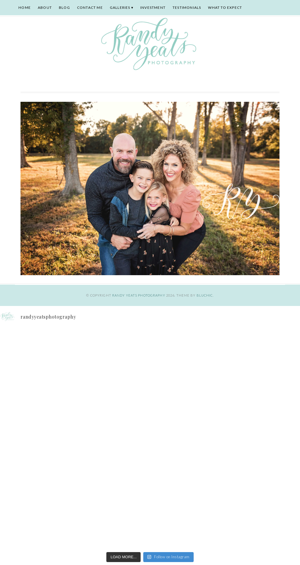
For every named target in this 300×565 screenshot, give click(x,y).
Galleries (120, 7)
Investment (153, 7)
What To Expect (225, 7)
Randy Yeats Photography (138, 295)
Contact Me (90, 7)
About (45, 7)
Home (24, 7)
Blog (64, 7)
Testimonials (187, 7)
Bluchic (205, 295)
